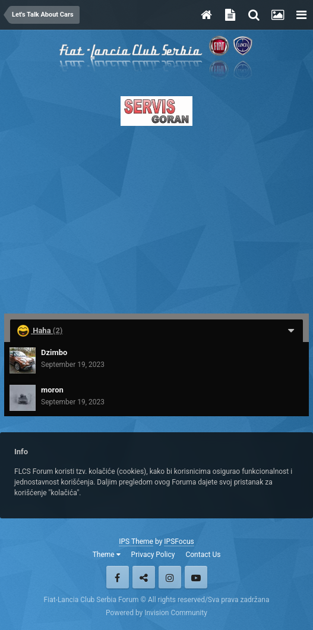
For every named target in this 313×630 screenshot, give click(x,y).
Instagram (170, 577)
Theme (107, 554)
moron (52, 389)
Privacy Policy (153, 554)
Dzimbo (54, 352)
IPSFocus (179, 541)
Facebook (117, 577)
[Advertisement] (156, 216)
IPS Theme (136, 541)
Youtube (196, 577)
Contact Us (202, 554)
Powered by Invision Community (156, 613)
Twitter (143, 577)
